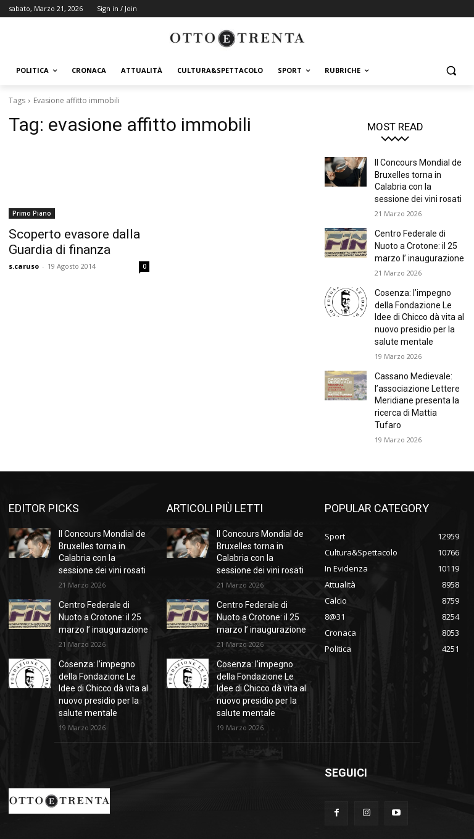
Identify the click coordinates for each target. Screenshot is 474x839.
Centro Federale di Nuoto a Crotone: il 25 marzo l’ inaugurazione (417, 236)
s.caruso (24, 262)
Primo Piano (31, 213)
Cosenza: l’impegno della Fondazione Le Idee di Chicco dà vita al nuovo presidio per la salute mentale (417, 301)
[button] (450, 70)
